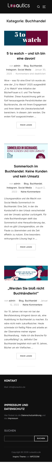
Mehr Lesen (28, 127)
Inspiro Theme (19, 459)
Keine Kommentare (30, 193)
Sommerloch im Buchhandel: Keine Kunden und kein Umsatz (26, 173)
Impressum (13, 420)
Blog (26, 67)
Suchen (10, 432)
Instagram (11, 71)
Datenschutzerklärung (31, 417)
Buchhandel (36, 67)
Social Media (24, 71)
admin (17, 67)
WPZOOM (34, 459)
